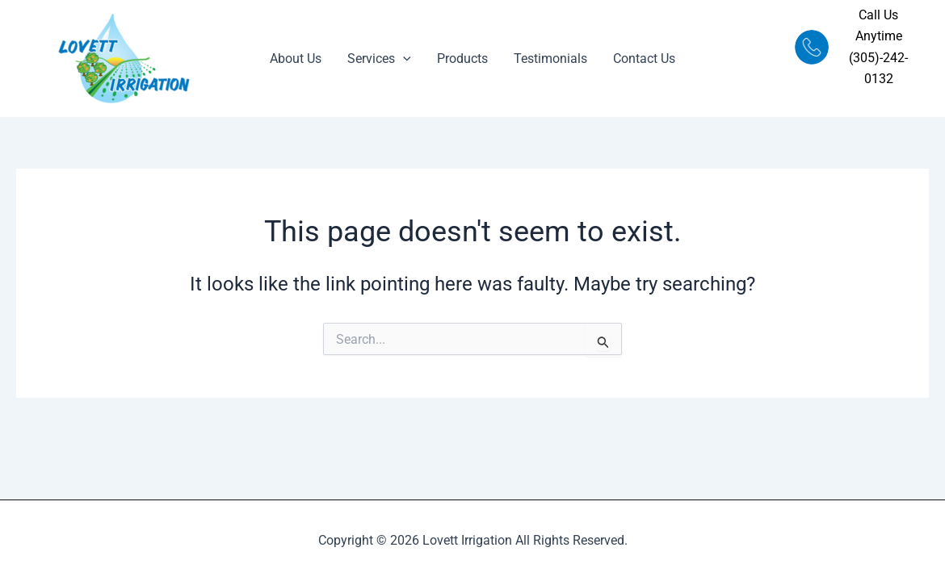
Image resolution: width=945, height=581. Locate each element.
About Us (295, 58)
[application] (403, 59)
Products (462, 58)
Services (379, 59)
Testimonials (550, 58)
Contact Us (644, 58)
